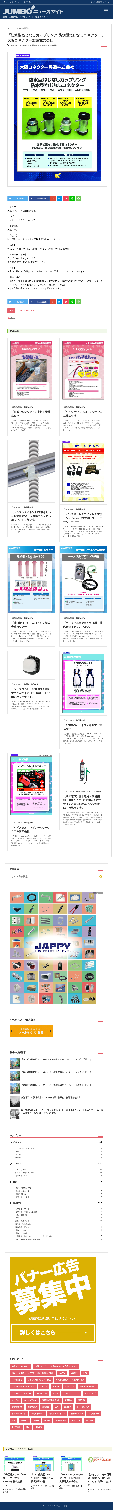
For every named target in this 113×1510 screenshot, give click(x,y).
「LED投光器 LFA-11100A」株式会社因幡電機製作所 (42, 1478)
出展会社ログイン (99, 2)
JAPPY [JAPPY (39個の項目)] (62, 1373)
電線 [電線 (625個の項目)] (28, 1427)
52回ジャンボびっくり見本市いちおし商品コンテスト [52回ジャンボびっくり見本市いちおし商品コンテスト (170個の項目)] (33, 1373)
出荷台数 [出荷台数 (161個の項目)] (81, 1400)
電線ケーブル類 (58, 1233)
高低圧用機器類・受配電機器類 (58, 1239)
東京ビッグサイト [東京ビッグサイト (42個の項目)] (19, 1414)
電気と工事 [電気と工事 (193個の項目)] (76, 1421)
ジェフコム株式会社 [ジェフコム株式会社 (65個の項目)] (87, 1387)
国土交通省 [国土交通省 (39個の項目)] (32, 1407)
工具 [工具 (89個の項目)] (56, 1407)
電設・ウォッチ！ (58, 1197)
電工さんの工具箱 (58, 1191)
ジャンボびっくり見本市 (18, 2)
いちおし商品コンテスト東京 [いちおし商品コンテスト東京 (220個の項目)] (23, 1387)
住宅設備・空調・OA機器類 (58, 1212)
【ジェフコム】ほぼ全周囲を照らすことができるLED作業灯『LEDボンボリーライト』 (30, 693)
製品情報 (35, 45)
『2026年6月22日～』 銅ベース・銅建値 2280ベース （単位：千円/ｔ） (56, 1059)
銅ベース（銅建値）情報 (58, 1173)
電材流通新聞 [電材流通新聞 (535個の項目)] (60, 1421)
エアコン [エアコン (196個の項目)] (43, 1387)
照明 (28, 684)
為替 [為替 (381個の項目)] (13, 1421)
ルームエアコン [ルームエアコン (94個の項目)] (30, 1400)
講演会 (58, 1157)
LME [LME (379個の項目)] (85, 1373)
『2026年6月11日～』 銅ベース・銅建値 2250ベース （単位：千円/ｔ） (56, 1085)
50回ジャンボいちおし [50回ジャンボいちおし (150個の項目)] (20, 1366)
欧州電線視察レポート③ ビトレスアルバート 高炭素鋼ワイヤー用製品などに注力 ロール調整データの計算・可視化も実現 (62, 1111)
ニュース (57, 1163)
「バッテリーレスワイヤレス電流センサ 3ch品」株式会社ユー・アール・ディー (82, 518)
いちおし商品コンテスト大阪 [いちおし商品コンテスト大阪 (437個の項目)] (39, 1380)
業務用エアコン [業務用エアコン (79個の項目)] (77, 1414)
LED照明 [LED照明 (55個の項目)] (74, 1373)
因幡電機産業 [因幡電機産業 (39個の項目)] (17, 1407)
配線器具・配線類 (58, 1227)
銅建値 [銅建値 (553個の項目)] (36, 1421)
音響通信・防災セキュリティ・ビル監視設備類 (58, 1236)
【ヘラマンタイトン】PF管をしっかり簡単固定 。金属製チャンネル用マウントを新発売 (31, 516)
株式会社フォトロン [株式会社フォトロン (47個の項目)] (57, 1414)
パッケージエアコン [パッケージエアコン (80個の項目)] (71, 1393)
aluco (12, 318)
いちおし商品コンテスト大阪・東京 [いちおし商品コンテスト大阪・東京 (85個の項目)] (70, 1380)
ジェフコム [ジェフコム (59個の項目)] (69, 1387)
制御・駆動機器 (58, 1215)
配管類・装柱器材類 (48, 45)
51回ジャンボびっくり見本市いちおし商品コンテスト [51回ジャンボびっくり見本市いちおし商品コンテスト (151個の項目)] (56, 1366)
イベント (57, 1142)
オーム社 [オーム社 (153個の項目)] (56, 1387)
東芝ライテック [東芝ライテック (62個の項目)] (37, 1414)
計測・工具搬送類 (94, 792)
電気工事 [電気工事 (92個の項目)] (89, 1421)
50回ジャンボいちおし (27, 310)
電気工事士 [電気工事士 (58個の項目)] (16, 1427)
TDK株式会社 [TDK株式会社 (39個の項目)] (17, 1380)
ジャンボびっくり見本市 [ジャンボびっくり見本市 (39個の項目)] (21, 1393)
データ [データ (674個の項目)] (55, 1393)
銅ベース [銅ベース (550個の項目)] (24, 1421)
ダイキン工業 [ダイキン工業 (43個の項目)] (42, 1393)
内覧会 (58, 1151)
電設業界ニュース (58, 1176)
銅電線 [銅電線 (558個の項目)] (47, 1421)
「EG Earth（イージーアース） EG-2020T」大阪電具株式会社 (71, 1478)
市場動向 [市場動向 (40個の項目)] (67, 1407)
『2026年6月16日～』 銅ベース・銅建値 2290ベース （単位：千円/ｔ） (56, 1072)
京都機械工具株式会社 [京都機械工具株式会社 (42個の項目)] (51, 1400)
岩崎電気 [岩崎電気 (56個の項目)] (45, 1407)
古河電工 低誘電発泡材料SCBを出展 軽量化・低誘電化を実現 (50, 1097)
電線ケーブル (58, 1230)
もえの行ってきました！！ (58, 1148)
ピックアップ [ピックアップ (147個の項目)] (90, 1393)
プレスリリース (58, 1170)
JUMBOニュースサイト (59, 1506)
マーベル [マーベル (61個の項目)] (15, 1400)
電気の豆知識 (58, 1194)
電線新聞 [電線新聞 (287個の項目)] (38, 1427)
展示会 (58, 1154)
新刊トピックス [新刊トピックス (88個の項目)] (83, 1407)
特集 (57, 1181)
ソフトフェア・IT (58, 1209)
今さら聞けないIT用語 (58, 1188)
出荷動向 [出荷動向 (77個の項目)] (68, 1400)
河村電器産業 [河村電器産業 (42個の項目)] (94, 1414)
